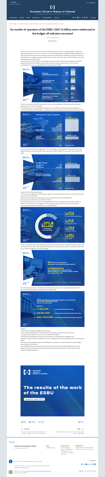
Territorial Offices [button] (47, 17)
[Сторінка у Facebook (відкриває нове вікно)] (73, 17)
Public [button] (28, 17)
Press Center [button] (35, 17)
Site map (12, 442)
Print (82, 422)
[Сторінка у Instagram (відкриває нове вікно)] (86, 17)
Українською (92, 2)
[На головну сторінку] (52, 10)
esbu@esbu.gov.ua (50, 447)
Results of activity (52, 41)
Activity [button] (22, 17)
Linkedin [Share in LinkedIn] (33, 422)
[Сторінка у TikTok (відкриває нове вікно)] (82, 17)
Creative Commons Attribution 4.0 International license (38, 471)
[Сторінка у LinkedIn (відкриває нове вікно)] (84, 17)
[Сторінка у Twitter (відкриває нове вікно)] (80, 17)
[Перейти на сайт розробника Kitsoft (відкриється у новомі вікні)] (81, 471)
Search (94, 17)
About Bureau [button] (13, 17)
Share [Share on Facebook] (24, 422)
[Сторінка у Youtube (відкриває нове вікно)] (78, 17)
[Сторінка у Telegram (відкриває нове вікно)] (75, 17)
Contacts (56, 17)
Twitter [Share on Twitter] (42, 422)
